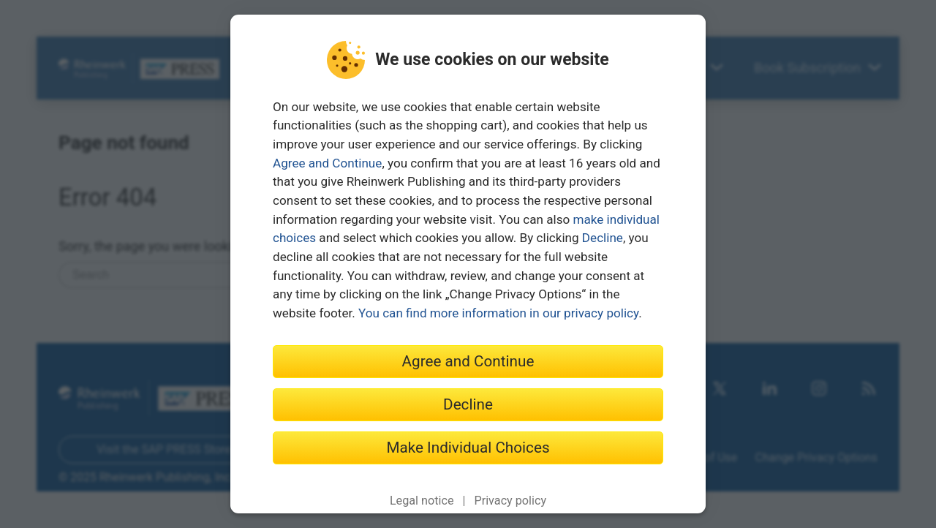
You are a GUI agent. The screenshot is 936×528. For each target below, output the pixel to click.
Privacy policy (510, 501)
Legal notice (422, 501)
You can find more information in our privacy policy (498, 313)
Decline (602, 237)
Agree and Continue (327, 163)
